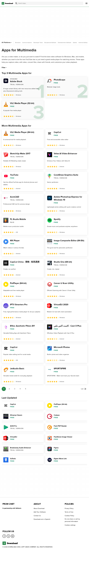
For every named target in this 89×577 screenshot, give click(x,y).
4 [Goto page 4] (20, 389)
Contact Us (37, 516)
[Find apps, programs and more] (49, 3)
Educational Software (50, 42)
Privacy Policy (69, 508)
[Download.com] (7, 3)
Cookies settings (70, 525)
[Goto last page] (83, 389)
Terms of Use (69, 512)
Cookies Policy (69, 516)
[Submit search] (16, 3)
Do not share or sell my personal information (72, 520)
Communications (27, 42)
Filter (4, 68)
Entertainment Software (64, 42)
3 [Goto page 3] (14, 389)
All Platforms (7, 42)
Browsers (18, 42)
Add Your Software (40, 512)
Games (75, 42)
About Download (39, 508)
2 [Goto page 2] (9, 389)
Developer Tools (38, 42)
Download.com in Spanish (42, 519)
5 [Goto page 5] (25, 389)
